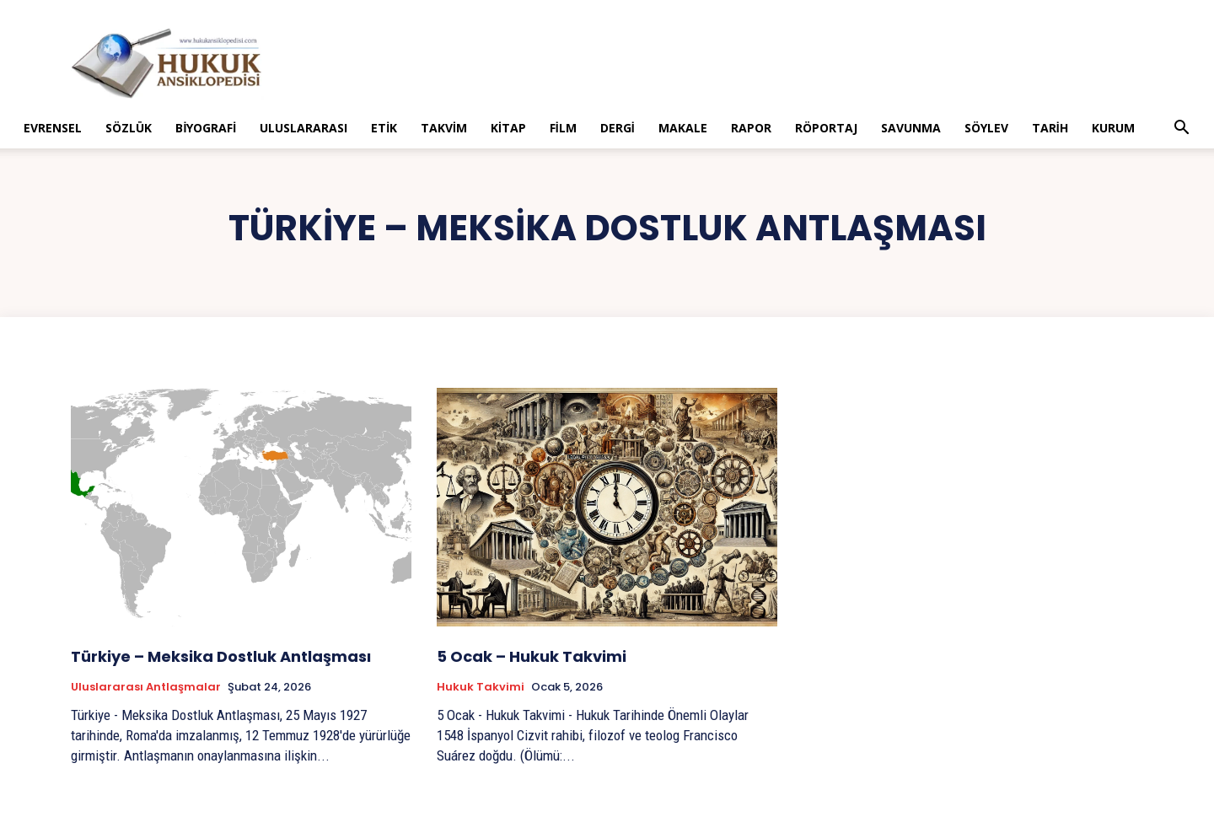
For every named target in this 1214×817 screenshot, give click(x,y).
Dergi (617, 128)
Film (563, 128)
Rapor (751, 128)
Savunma (911, 128)
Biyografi (205, 128)
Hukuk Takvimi (480, 687)
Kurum (1113, 128)
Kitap (508, 128)
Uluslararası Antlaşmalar (146, 687)
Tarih (1050, 128)
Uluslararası (303, 128)
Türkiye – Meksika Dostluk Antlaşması (221, 656)
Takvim (444, 128)
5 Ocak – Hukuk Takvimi (531, 656)
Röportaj (826, 128)
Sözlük (128, 128)
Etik (384, 128)
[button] (1182, 129)
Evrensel (53, 128)
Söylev (986, 128)
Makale (682, 128)
